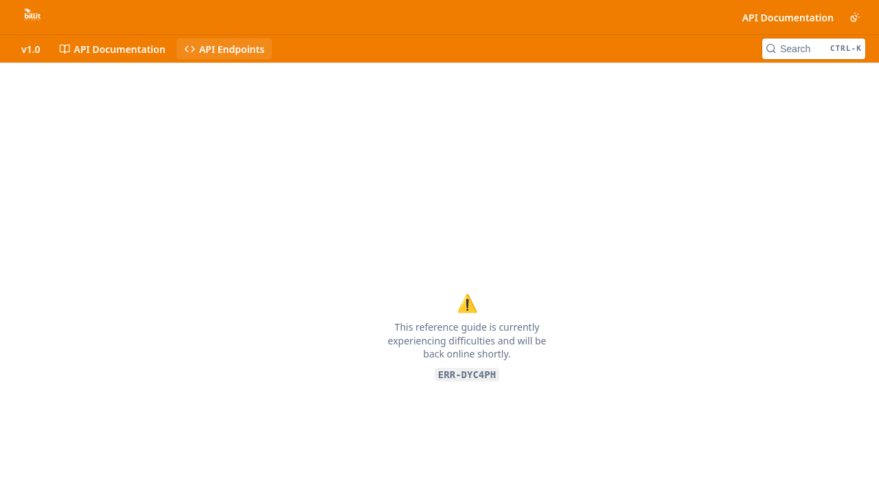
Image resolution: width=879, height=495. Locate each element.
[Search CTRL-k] (813, 48)
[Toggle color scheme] (855, 17)
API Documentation (788, 17)
